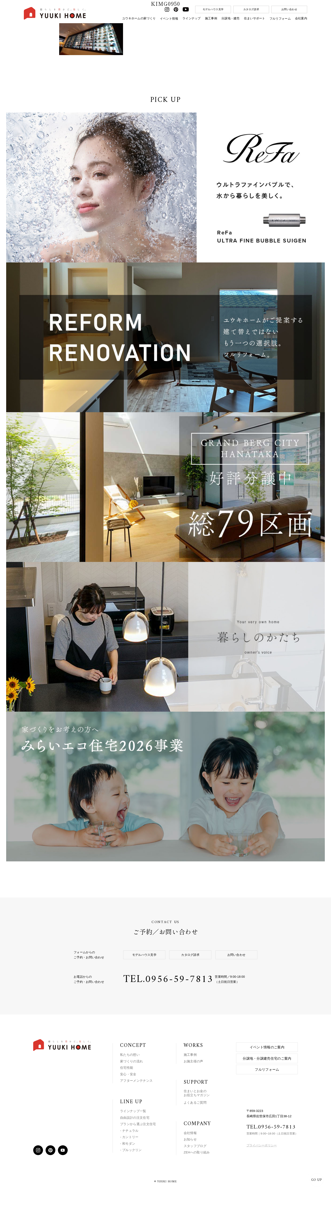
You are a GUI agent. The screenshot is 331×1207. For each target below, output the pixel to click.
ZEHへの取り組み (197, 1150)
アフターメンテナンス (136, 1079)
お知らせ (190, 1137)
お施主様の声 (193, 1059)
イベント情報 (169, 18)
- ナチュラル (129, 1128)
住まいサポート (254, 18)
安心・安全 (128, 1072)
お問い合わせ (289, 9)
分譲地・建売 (230, 18)
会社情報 (190, 1131)
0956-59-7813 (180, 977)
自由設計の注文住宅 (134, 1115)
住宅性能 (126, 1066)
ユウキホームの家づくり (139, 18)
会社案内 (301, 18)
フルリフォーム (280, 18)
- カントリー (129, 1135)
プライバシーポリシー (261, 1143)
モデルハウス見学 (213, 9)
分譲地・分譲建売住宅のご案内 (267, 1056)
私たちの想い (130, 1053)
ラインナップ (191, 18)
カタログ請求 (251, 9)
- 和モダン (127, 1141)
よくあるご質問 (195, 1101)
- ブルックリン (131, 1148)
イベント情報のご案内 (267, 1045)
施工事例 (211, 18)
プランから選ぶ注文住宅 (138, 1122)
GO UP (315, 1180)
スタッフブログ (195, 1144)
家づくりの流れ (131, 1059)
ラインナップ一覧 (133, 1109)
